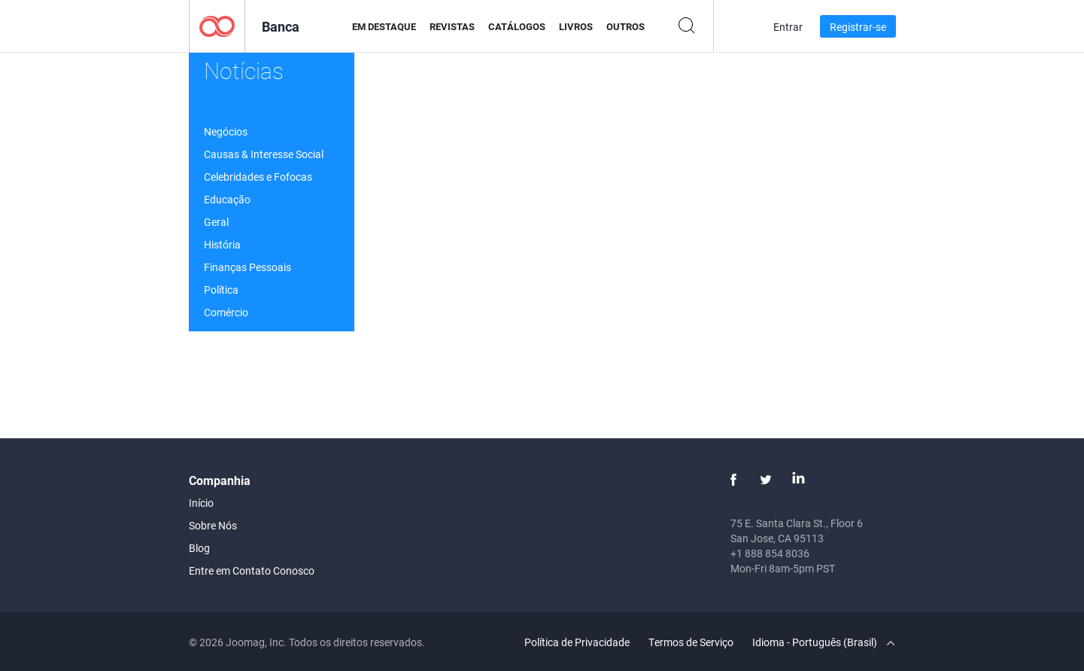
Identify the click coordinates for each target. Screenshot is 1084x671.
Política (221, 289)
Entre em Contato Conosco (251, 570)
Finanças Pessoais (247, 267)
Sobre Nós (213, 525)
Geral (216, 222)
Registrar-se (858, 27)
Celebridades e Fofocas (258, 176)
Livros (576, 26)
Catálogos (516, 26)
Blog (199, 548)
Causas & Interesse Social (263, 154)
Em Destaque (384, 26)
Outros (625, 26)
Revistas (452, 26)
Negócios (225, 131)
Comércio (226, 312)
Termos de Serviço (690, 642)
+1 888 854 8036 (769, 553)
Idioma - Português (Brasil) (823, 642)
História (222, 244)
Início (201, 503)
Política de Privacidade (577, 642)
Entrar (788, 27)
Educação (227, 199)
